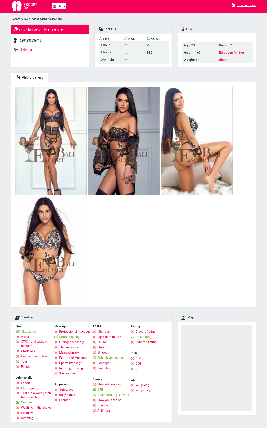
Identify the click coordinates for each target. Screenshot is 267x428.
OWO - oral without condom (34, 344)
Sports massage (70, 363)
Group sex (28, 351)
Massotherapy (69, 352)
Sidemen (23, 50)
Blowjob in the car (109, 400)
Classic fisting (145, 332)
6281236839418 (31, 40)
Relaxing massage (71, 368)
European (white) (231, 52)
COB (139, 363)
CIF (138, 369)
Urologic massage (72, 342)
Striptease (66, 389)
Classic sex (29, 332)
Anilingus (103, 410)
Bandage (103, 363)
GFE (100, 389)
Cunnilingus (105, 405)
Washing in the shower (37, 407)
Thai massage (69, 347)
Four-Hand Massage (73, 358)
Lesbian (64, 400)
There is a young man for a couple (36, 395)
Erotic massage (70, 337)
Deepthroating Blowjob (113, 395)
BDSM (101, 342)
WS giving (142, 385)
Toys (24, 361)
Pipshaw (27, 413)
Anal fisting (143, 337)
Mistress (103, 332)
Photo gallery (29, 77)
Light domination (109, 337)
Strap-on (103, 352)
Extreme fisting (146, 342)
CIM (138, 358)
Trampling (104, 368)
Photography (30, 388)
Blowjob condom (109, 384)
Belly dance (67, 395)
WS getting (143, 390)
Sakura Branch (69, 373)
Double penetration (34, 356)
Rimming (27, 418)
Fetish (25, 367)
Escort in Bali (19, 18)
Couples (27, 402)
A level (25, 337)
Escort (25, 383)
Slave (101, 347)
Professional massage (75, 332)
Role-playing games (111, 358)
